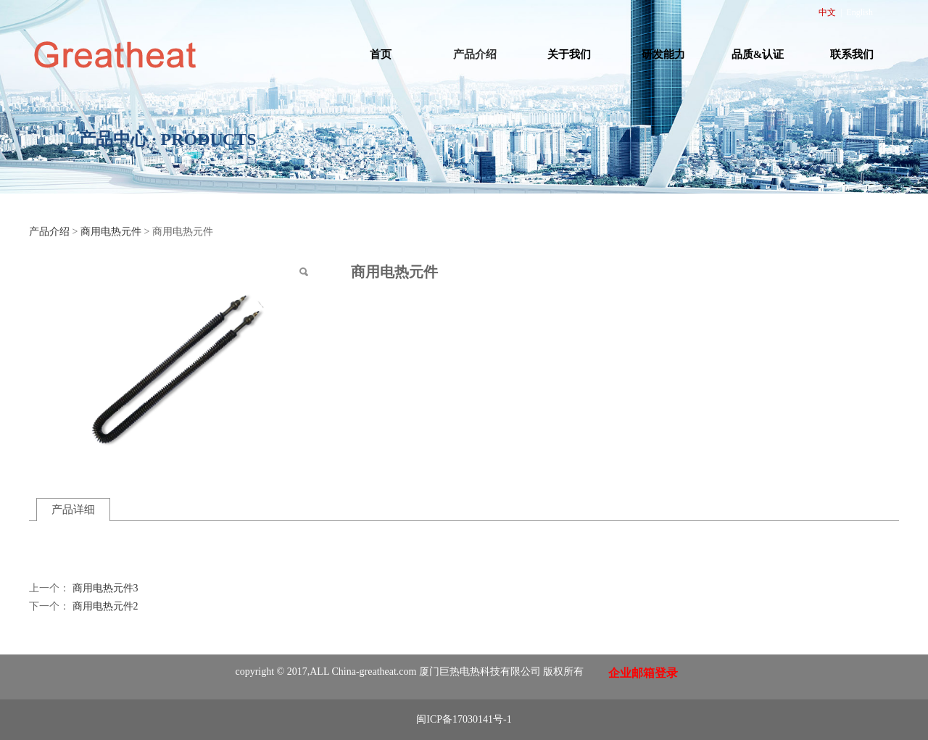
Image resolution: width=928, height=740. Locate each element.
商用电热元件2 (105, 606)
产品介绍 (475, 54)
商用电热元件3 (105, 588)
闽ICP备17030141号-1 (463, 719)
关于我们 (569, 54)
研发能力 (663, 54)
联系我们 (852, 54)
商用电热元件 (110, 231)
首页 (381, 54)
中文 (827, 12)
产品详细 (73, 509)
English (859, 12)
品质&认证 (758, 54)
